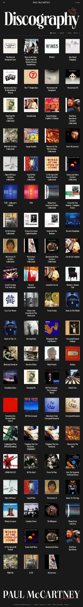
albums (53, 33)
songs (68, 33)
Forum (49, 604)
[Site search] (4, 2)
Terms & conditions (57, 604)
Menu (77, 2)
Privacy (66, 604)
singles (61, 33)
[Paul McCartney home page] (41, 2)
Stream (36, 604)
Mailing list (43, 604)
